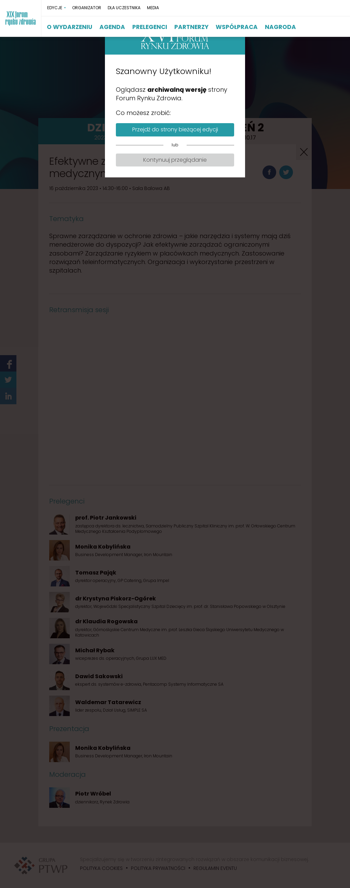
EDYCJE (54, 8)
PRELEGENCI (149, 27)
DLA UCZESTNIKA (124, 8)
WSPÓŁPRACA (237, 27)
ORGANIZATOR (86, 8)
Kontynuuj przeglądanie (175, 160)
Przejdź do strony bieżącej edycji (175, 129)
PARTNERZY (191, 27)
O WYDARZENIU (69, 27)
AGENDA (112, 27)
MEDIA (153, 8)
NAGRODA (280, 27)
